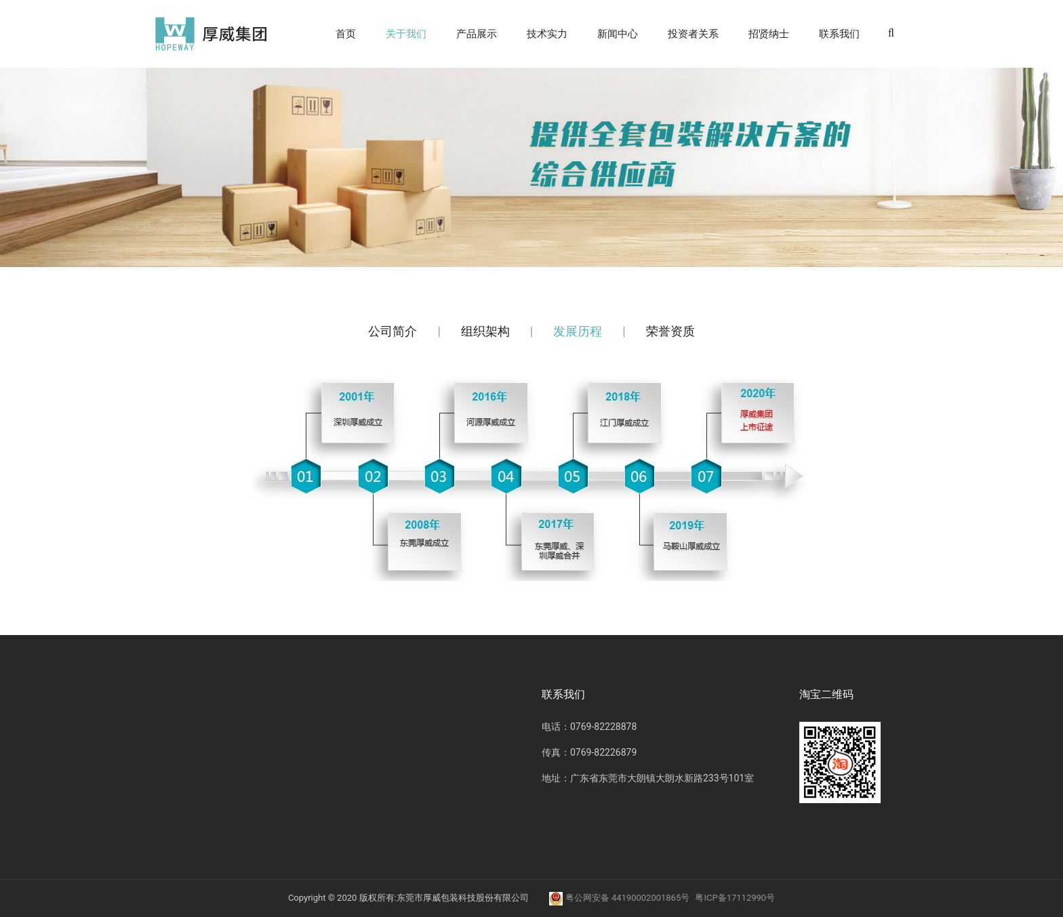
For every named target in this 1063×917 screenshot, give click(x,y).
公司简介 (392, 331)
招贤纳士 (768, 34)
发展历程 (577, 331)
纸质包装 (303, 727)
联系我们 (839, 34)
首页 (346, 34)
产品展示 (476, 34)
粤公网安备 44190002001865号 (620, 898)
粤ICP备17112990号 (735, 898)
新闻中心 (617, 34)
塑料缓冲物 (308, 753)
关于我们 (406, 34)
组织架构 (485, 331)
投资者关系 (693, 34)
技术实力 (547, 34)
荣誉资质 (670, 331)
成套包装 (303, 779)
